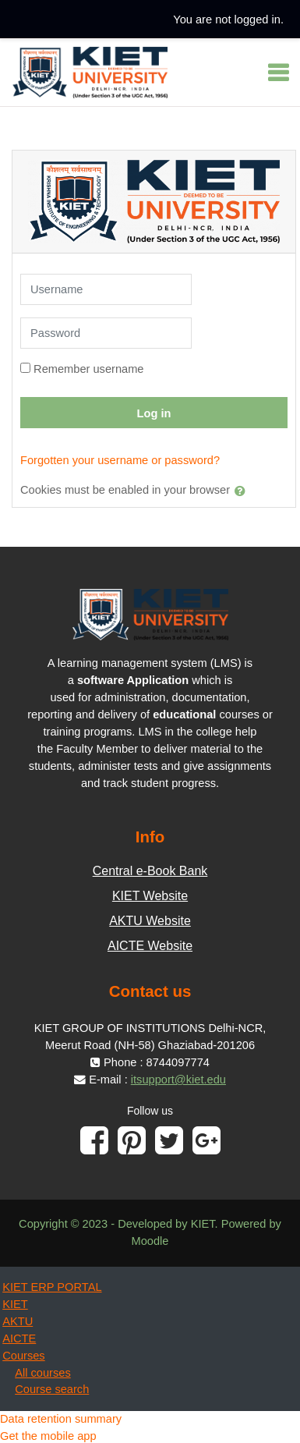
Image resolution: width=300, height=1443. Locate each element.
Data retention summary (61, 1419)
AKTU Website (150, 920)
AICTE (19, 1338)
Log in (154, 413)
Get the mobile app (48, 1436)
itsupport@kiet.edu (178, 1079)
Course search (52, 1389)
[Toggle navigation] (278, 72)
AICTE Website (150, 945)
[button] (243, 491)
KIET (15, 1304)
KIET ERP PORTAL (51, 1287)
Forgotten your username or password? (120, 460)
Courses (23, 1355)
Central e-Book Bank (150, 871)
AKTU (17, 1321)
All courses (43, 1373)
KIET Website (150, 895)
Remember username (88, 369)
